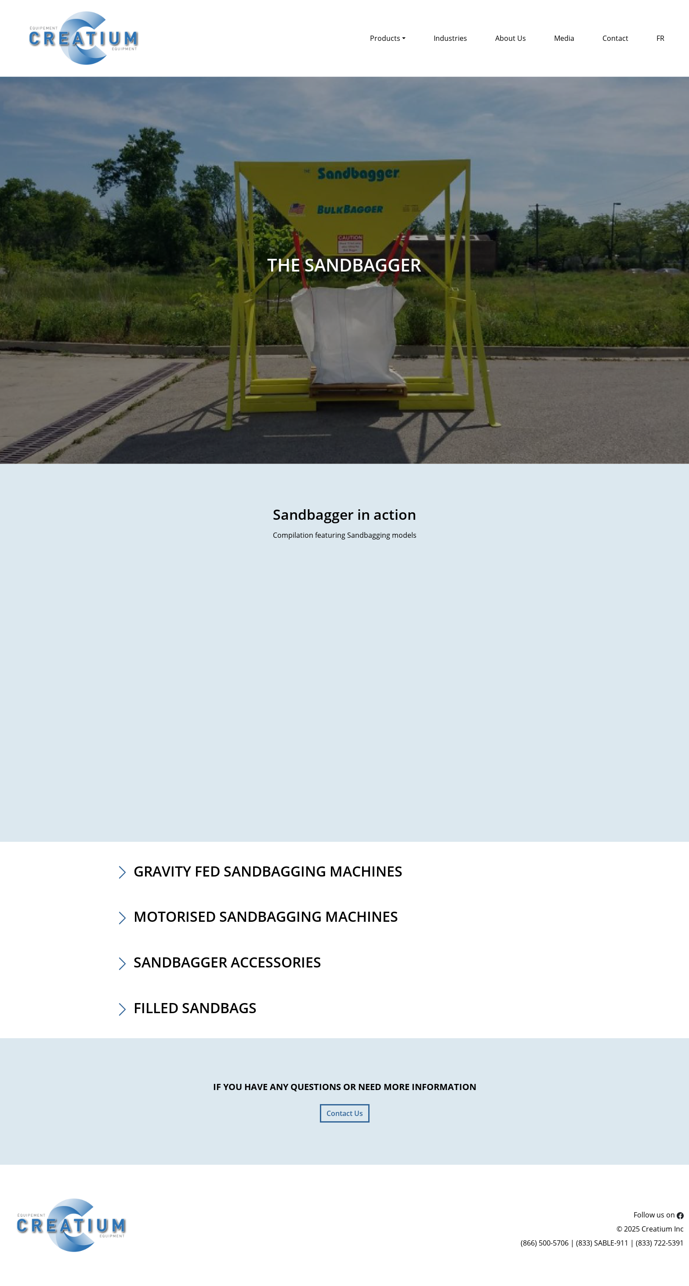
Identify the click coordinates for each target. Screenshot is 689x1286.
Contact (615, 38)
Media (564, 38)
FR (660, 38)
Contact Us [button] (344, 1113)
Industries (450, 38)
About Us (510, 38)
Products (385, 38)
